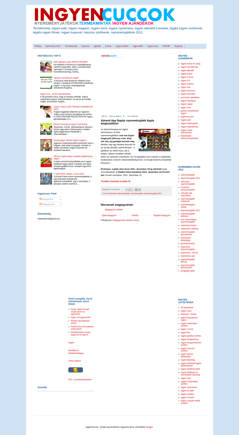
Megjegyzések (47, 204)
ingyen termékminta (189, 67)
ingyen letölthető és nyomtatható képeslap (190, 373)
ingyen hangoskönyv (190, 339)
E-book (108, 46)
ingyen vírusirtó (187, 397)
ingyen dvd (185, 87)
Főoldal (38, 46)
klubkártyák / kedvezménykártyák (189, 137)
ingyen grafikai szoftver (191, 336)
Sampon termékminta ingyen (66, 78)
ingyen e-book (187, 77)
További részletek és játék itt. (116, 181)
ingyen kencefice (188, 94)
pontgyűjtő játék (188, 271)
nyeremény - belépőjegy (186, 239)
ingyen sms (186, 107)
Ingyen (71, 343)
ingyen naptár (187, 104)
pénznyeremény (188, 243)
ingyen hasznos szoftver (188, 349)
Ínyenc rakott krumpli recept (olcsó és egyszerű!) (80, 311)
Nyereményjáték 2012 (190, 210)
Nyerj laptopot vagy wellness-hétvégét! (70, 62)
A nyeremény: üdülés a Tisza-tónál (69, 174)
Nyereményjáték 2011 (153, 193)
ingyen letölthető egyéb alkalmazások (191, 364)
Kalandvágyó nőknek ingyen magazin (70, 140)
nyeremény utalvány (189, 229)
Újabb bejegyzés (109, 215)
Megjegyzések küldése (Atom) (126, 220)
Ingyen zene (152, 46)
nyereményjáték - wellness (188, 215)
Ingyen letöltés (122, 46)
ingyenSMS (138, 46)
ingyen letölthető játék (190, 369)
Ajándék (97, 46)
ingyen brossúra (188, 91)
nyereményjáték (137, 193)
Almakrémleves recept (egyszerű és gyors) (80, 333)
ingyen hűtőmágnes (189, 123)
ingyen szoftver (187, 394)
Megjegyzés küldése (114, 209)
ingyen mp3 (186, 378)
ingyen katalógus (188, 101)
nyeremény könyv (188, 225)
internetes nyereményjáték (119, 193)
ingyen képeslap (188, 360)
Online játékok (74, 361)
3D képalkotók (187, 307)
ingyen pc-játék (187, 390)
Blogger (149, 427)
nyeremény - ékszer (189, 253)
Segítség (178, 46)
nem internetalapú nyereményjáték (189, 220)
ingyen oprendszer (189, 387)
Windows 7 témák (188, 314)
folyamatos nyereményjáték (188, 248)
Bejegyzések (46, 199)
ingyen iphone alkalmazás (187, 355)
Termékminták (71, 46)
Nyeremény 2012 (53, 46)
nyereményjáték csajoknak (188, 200)
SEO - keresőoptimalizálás (80, 379)
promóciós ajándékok (190, 97)
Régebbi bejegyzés (161, 215)
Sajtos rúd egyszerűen (80, 317)
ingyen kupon (187, 74)
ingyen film (185, 332)
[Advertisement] (128, 86)
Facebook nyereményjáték (188, 188)
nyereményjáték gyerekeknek (188, 233)
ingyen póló (186, 120)
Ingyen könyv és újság (190, 64)
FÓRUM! (166, 46)
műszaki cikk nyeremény (186, 194)
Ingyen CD (185, 80)
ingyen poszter (187, 116)
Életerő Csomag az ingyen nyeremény (70, 124)
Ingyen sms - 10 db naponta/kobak (55, 94)
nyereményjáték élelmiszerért (188, 266)
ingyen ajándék (187, 70)
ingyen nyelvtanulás (189, 127)
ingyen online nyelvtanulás (187, 131)
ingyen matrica (187, 84)
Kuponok (85, 46)
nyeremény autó (188, 256)
